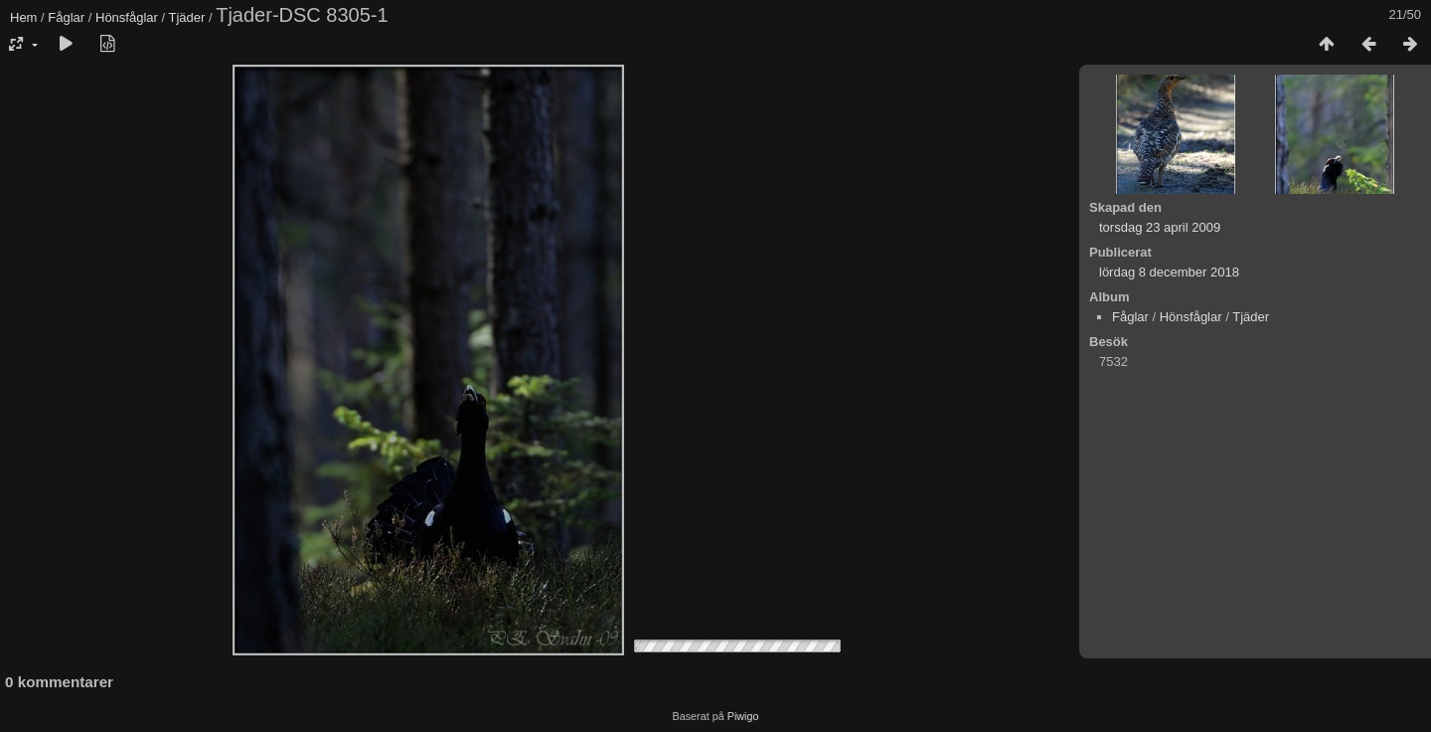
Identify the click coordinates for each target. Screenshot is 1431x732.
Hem (23, 17)
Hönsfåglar (126, 17)
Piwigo (743, 716)
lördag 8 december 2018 (1169, 272)
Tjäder (186, 17)
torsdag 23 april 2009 (1159, 227)
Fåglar (66, 17)
